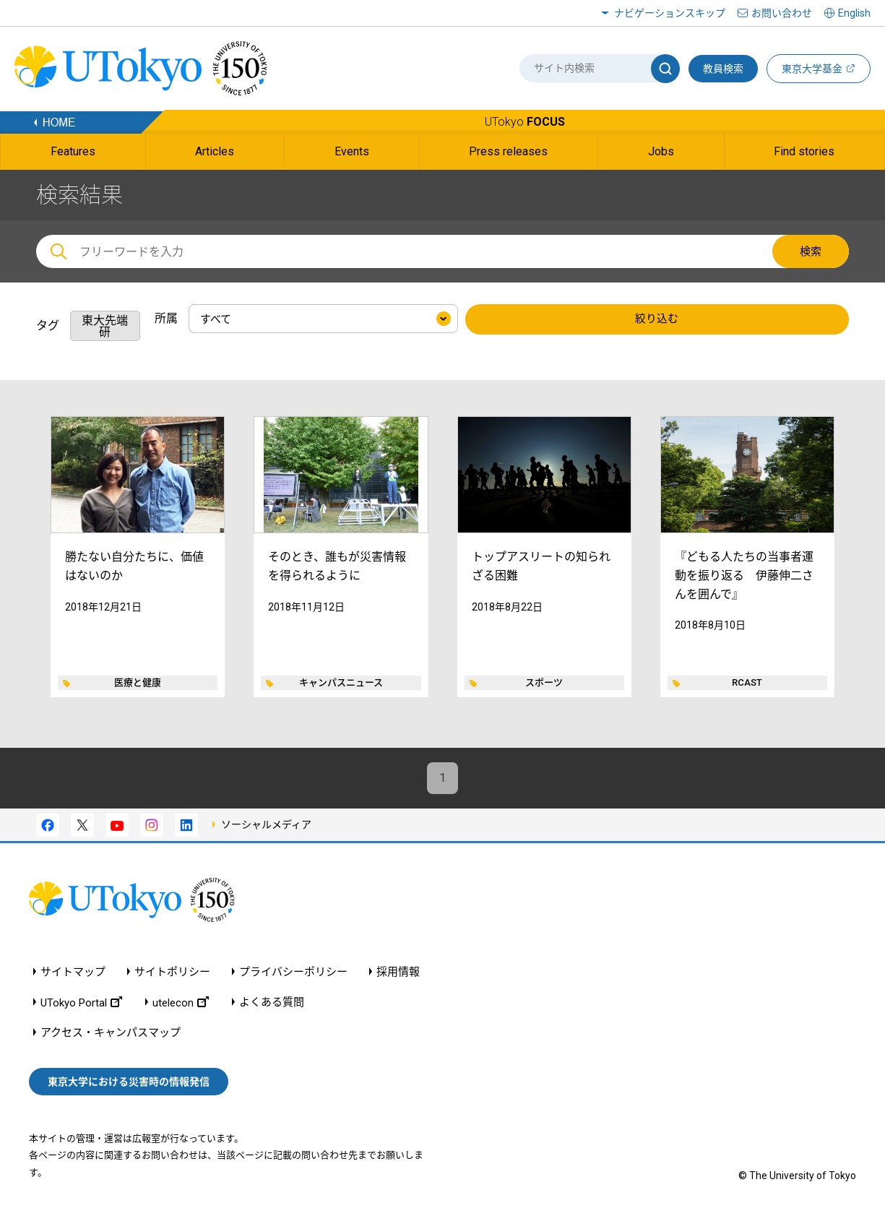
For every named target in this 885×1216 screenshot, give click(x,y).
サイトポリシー (172, 972)
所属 (166, 318)
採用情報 (398, 972)
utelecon (180, 1003)
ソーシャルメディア (266, 825)
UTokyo (525, 122)
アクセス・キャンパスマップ (110, 1033)
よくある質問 (271, 1003)
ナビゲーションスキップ (669, 13)
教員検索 (723, 68)
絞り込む (656, 319)
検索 (810, 251)
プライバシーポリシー (293, 972)
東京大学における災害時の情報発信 (129, 1082)
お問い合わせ (781, 13)
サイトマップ (72, 972)
